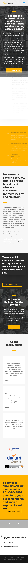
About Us (14, 327)
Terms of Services (14, 561)
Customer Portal (12, 284)
